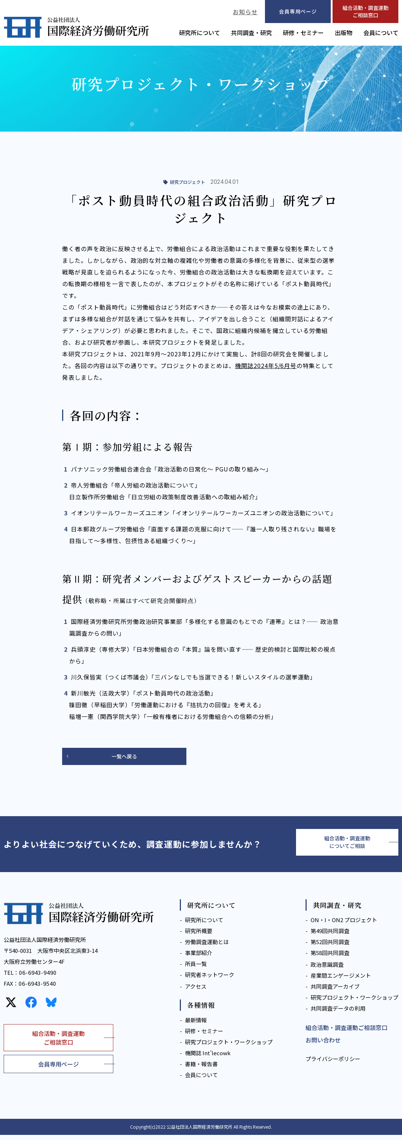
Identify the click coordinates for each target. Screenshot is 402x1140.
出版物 (343, 32)
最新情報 (196, 1025)
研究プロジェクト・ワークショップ (229, 1047)
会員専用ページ (58, 1069)
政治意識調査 (327, 969)
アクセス (195, 991)
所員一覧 (196, 969)
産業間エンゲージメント (341, 980)
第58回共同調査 (330, 958)
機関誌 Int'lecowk (208, 1058)
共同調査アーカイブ (335, 991)
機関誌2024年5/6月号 (265, 365)
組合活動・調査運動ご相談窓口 (365, 11)
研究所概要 (198, 936)
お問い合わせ (323, 1045)
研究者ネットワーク (209, 980)
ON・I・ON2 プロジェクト (344, 925)
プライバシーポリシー (333, 1064)
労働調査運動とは (207, 947)
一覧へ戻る (124, 757)
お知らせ (245, 11)
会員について (380, 32)
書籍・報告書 (201, 1069)
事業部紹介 (198, 958)
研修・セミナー (303, 32)
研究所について (199, 32)
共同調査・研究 (251, 32)
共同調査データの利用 (338, 1013)
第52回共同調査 (330, 947)
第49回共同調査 (330, 936)
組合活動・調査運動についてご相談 (347, 845)
